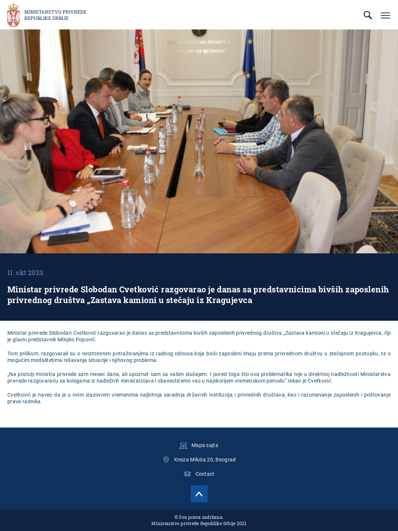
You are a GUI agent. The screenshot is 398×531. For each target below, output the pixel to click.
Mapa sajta (204, 445)
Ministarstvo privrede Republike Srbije (55, 15)
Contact (205, 474)
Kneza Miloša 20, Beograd (205, 460)
